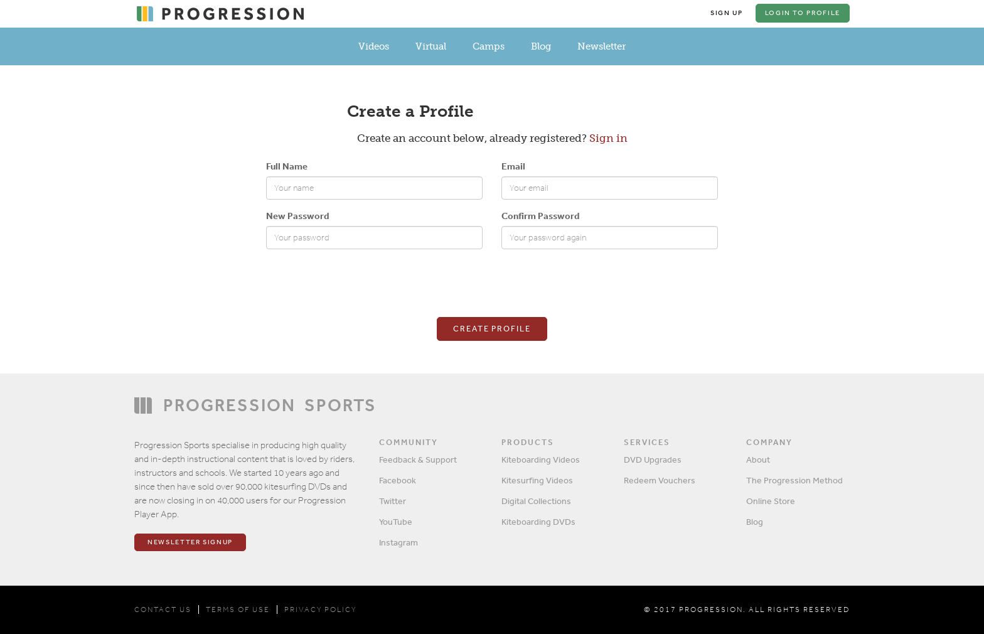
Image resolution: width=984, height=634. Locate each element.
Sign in (608, 138)
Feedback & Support (418, 459)
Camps (489, 46)
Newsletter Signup (190, 542)
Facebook (397, 480)
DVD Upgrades (653, 459)
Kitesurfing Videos (537, 480)
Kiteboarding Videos (540, 459)
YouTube (395, 521)
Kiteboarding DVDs (538, 521)
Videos (373, 46)
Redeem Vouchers (659, 480)
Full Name (287, 166)
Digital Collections (536, 501)
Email (513, 166)
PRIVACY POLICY (320, 609)
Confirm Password (540, 216)
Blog (541, 46)
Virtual (430, 46)
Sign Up (726, 13)
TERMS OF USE (238, 609)
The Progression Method (794, 480)
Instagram (398, 542)
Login (802, 13)
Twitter (392, 501)
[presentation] (361, 283)
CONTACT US (162, 609)
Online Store (770, 501)
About (758, 459)
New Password (297, 216)
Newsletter (601, 46)
